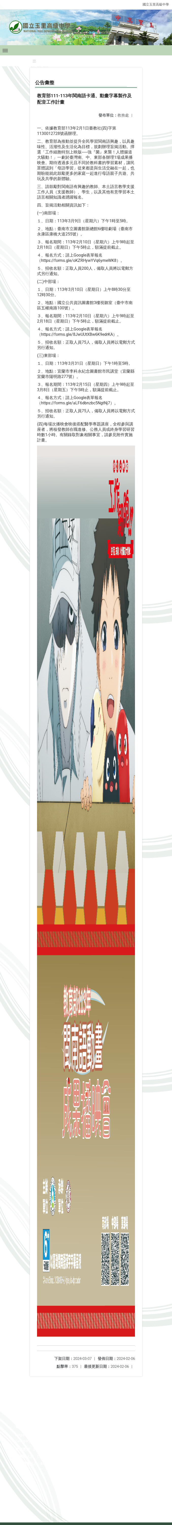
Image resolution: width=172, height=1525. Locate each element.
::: (34, 60)
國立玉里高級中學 (156, 4)
